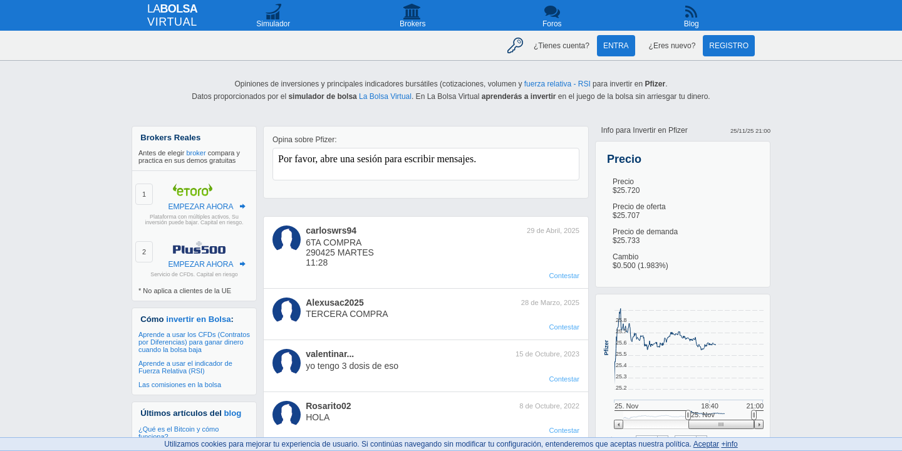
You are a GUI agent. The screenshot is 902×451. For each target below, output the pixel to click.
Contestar (564, 275)
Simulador (273, 23)
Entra (616, 45)
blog (233, 413)
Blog (691, 23)
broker (195, 153)
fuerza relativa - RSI (557, 84)
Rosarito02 (328, 406)
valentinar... (330, 354)
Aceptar (706, 444)
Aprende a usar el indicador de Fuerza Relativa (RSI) (185, 367)
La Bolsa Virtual (385, 96)
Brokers (412, 23)
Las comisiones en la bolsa (179, 384)
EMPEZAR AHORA (200, 206)
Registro (729, 45)
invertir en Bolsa (198, 319)
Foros (552, 23)
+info (729, 444)
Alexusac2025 (335, 303)
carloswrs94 (331, 231)
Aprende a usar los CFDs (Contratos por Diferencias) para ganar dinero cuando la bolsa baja (194, 342)
